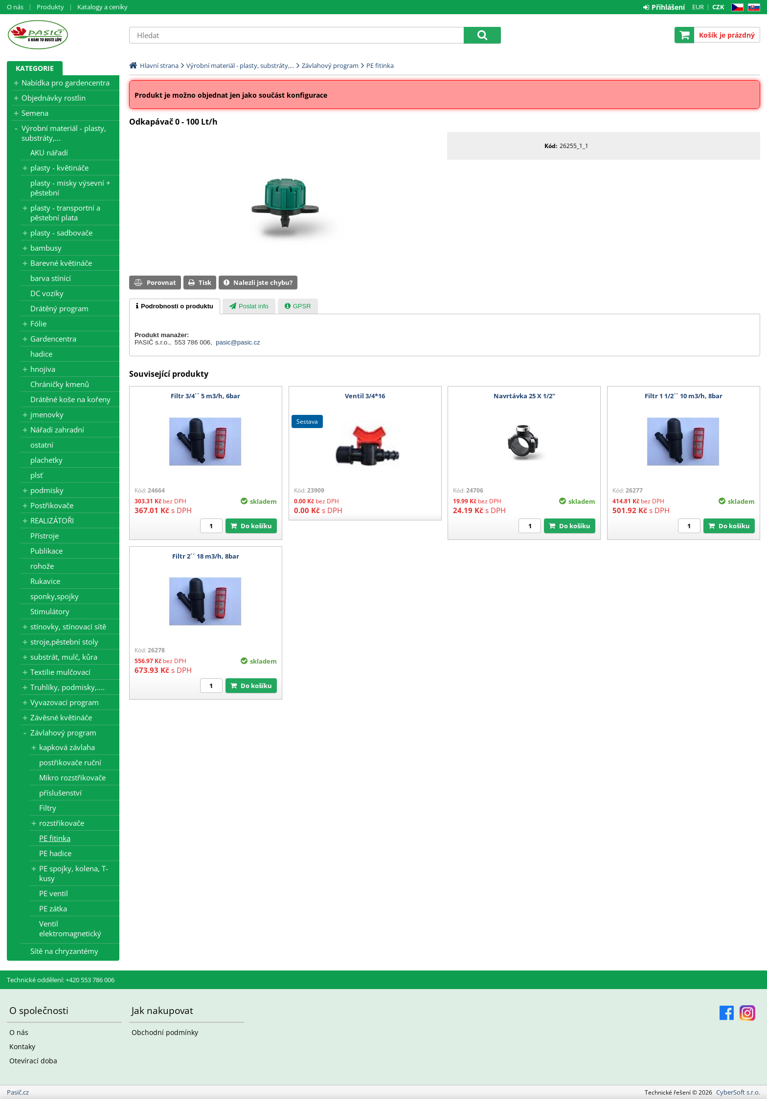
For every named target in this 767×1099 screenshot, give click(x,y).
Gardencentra (53, 339)
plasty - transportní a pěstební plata (65, 212)
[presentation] (175, 306)
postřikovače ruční (70, 762)
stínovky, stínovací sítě (68, 626)
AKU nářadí (49, 152)
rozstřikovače (61, 823)
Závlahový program (63, 732)
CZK (718, 6)
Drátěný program (59, 308)
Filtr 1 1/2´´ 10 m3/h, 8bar (683, 395)
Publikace (46, 551)
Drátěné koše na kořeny (70, 399)
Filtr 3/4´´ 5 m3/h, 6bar (205, 395)
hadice (41, 354)
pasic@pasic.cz (238, 342)
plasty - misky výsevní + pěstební (70, 187)
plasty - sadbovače (61, 232)
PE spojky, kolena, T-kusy (73, 873)
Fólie (38, 323)
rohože (42, 566)
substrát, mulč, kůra (63, 657)
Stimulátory (49, 611)
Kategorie (35, 68)
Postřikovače (51, 505)
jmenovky (47, 414)
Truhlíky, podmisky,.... (67, 687)
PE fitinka (54, 838)
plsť (36, 475)
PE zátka (53, 908)
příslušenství (60, 792)
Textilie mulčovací (60, 672)
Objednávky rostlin (54, 98)
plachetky (46, 460)
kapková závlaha (67, 747)
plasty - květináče (59, 167)
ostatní (41, 445)
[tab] (174, 306)
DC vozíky (47, 293)
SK (752, 7)
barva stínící (50, 278)
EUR (698, 6)
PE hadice (55, 853)
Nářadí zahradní (57, 429)
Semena (35, 113)
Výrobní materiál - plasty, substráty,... (64, 133)
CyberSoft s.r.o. (738, 1092)
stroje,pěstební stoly (64, 641)
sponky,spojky (54, 596)
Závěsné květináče (61, 717)
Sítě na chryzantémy (64, 951)
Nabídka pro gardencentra (66, 82)
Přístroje (44, 535)
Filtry (47, 808)
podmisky (47, 490)
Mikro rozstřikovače (72, 777)
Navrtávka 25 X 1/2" (524, 395)
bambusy (46, 248)
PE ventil (53, 893)
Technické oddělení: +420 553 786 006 (60, 979)
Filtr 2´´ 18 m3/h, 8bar (205, 556)
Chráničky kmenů (59, 384)
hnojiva (42, 369)
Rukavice (45, 581)
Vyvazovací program (64, 702)
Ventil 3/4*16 (365, 395)
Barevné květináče (61, 263)
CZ (735, 7)
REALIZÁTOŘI (52, 520)
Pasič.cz (63, 34)
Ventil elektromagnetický (70, 928)
